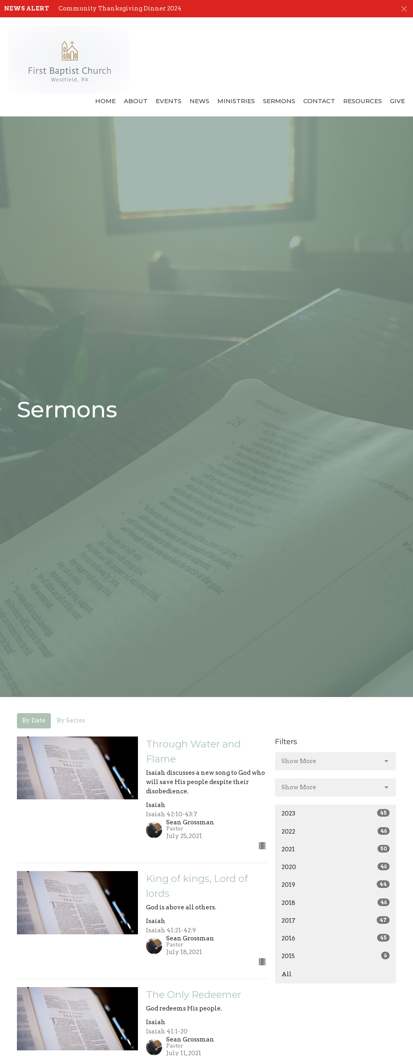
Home (105, 101)
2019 (336, 884)
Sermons (279, 101)
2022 (336, 831)
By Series (71, 720)
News (199, 101)
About (136, 101)
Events (168, 101)
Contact (319, 101)
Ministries (236, 101)
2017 (336, 920)
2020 (336, 867)
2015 (336, 956)
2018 (336, 902)
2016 (336, 938)
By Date (34, 720)
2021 (336, 849)
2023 (336, 813)
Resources (362, 101)
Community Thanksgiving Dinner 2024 (119, 8)
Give (397, 101)
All (287, 974)
